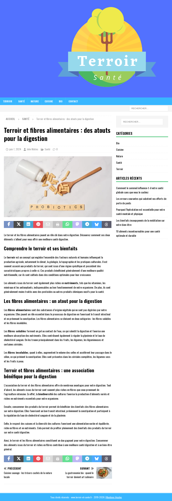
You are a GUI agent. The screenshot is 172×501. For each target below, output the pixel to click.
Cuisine (49, 101)
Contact (73, 101)
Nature (35, 101)
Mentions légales (114, 497)
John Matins (32, 149)
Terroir (7, 101)
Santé (21, 101)
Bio (61, 101)
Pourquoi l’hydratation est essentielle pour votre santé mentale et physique (140, 211)
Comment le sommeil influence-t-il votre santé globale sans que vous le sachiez (139, 190)
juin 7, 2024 (15, 149)
